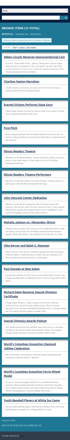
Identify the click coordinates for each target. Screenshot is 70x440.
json (25, 425)
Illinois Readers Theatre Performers (27, 174)
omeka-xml (32, 425)
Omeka (23, 436)
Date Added (31, 47)
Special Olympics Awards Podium (25, 320)
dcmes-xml (17, 425)
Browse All (8, 34)
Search (66, 18)
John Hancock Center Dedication (25, 197)
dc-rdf (9, 425)
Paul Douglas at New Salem (22, 268)
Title (14, 47)
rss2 (40, 425)
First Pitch (10, 128)
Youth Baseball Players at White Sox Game (32, 400)
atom (4, 425)
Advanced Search (62, 18)
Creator (21, 47)
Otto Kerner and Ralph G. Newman (26, 245)
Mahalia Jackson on (29, 222)
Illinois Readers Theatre (19, 151)
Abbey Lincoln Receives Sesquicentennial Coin (34, 57)
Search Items (35, 34)
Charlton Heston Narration (21, 81)
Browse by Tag (21, 34)
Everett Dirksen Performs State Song (28, 104)
